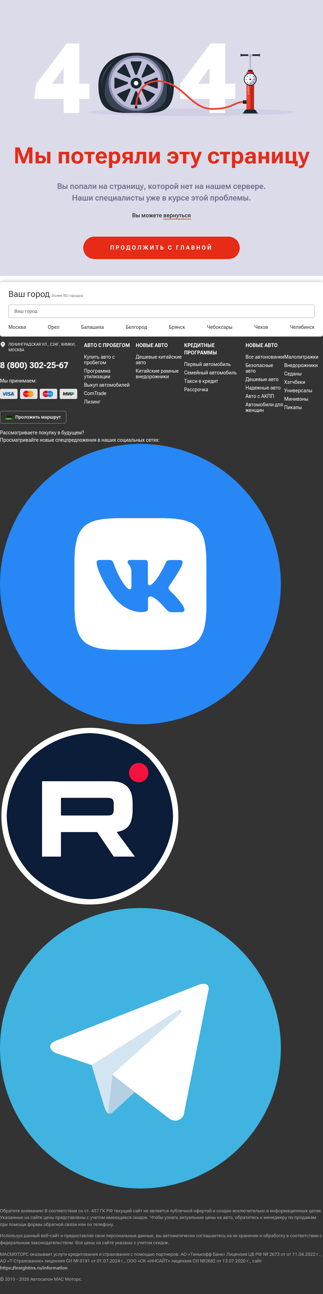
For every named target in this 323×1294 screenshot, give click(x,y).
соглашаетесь (210, 1235)
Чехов (261, 327)
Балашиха (92, 327)
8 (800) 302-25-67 (34, 365)
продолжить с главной (161, 247)
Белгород (136, 327)
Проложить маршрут (33, 417)
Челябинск (302, 327)
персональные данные (129, 1235)
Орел (53, 327)
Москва (17, 327)
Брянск (177, 327)
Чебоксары (219, 327)
